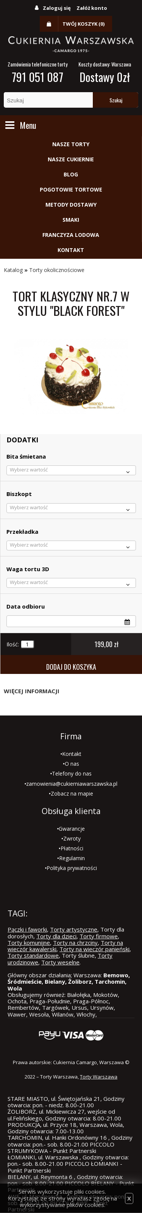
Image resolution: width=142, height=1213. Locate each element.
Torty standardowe (33, 955)
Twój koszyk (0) (83, 23)
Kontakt (71, 249)
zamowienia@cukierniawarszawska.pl (71, 783)
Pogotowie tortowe (71, 189)
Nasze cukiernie (71, 159)
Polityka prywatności (72, 868)
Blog (71, 174)
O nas (72, 763)
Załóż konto (91, 8)
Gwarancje (72, 828)
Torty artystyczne (73, 929)
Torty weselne (60, 962)
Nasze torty (70, 144)
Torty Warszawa (98, 1076)
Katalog (13, 270)
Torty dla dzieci (56, 936)
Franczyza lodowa (70, 234)
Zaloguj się (57, 8)
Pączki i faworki (27, 929)
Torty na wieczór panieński (94, 949)
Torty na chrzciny (75, 942)
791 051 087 (37, 76)
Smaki (70, 219)
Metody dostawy (71, 204)
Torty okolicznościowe (56, 270)
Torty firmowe (99, 936)
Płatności (72, 848)
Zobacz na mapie (72, 793)
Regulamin (72, 858)
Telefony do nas (72, 773)
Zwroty (72, 838)
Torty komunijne (29, 942)
